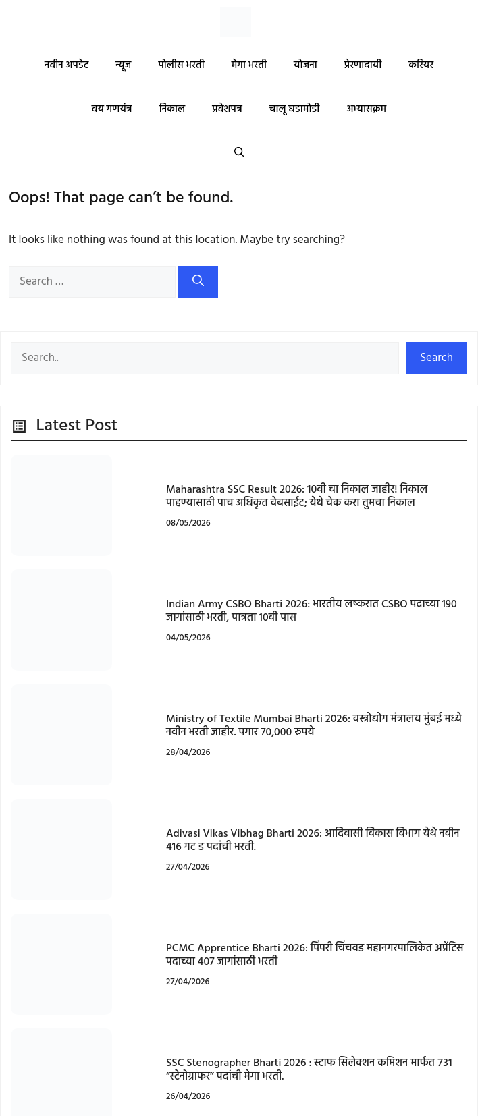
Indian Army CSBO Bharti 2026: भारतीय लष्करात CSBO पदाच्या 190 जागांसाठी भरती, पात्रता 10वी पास (311, 611)
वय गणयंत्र (112, 109)
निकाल (172, 109)
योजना (305, 65)
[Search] (198, 282)
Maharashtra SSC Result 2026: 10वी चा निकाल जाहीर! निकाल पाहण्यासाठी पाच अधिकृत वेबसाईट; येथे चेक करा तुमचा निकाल (296, 496)
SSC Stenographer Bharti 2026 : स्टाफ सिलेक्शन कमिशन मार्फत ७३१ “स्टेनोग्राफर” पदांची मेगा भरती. (309, 1070)
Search (436, 358)
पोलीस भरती (181, 65)
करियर (420, 65)
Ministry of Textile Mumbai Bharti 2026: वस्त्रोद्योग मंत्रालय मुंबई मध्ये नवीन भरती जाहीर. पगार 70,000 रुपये (314, 725)
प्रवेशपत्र (227, 109)
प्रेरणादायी (362, 65)
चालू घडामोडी (294, 109)
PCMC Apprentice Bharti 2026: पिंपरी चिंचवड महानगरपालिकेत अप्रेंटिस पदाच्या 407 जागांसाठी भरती (315, 955)
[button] (239, 153)
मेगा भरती (249, 65)
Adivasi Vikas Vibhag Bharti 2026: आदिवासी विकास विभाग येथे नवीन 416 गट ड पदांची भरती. (313, 840)
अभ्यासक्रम (366, 109)
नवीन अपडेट (66, 65)
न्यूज (123, 65)
